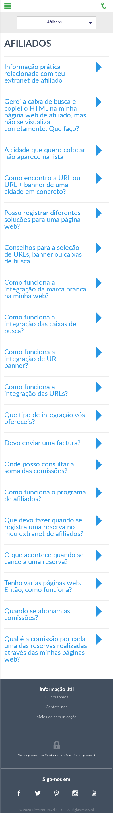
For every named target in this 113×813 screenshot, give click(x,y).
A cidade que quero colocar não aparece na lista (53, 151)
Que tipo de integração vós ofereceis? (53, 416)
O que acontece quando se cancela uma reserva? (53, 556)
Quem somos (56, 697)
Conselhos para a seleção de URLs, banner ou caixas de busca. (53, 251)
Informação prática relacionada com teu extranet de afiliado (53, 70)
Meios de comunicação (56, 717)
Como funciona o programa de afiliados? (53, 493)
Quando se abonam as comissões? (53, 612)
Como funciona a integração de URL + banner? (53, 355)
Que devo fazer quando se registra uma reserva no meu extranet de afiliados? (53, 523)
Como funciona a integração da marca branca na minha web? (53, 286)
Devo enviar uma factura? (53, 443)
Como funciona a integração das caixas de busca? (53, 320)
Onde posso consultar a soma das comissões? (53, 465)
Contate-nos (56, 707)
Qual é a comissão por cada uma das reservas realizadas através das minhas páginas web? (53, 646)
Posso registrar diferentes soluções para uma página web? (53, 216)
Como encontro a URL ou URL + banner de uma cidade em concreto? (53, 181)
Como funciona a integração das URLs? (53, 388)
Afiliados (69, 22)
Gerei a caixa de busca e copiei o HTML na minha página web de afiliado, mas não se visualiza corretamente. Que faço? (53, 111)
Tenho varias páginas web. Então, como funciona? (53, 584)
